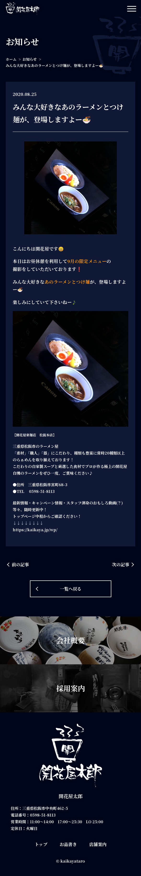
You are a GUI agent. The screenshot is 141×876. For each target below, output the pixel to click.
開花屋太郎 (71, 796)
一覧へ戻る (70, 588)
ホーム (11, 59)
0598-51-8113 (43, 815)
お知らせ (30, 59)
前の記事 (20, 564)
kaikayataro (72, 861)
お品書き (68, 844)
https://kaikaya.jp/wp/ (35, 529)
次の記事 (120, 564)
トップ (41, 844)
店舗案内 (98, 844)
